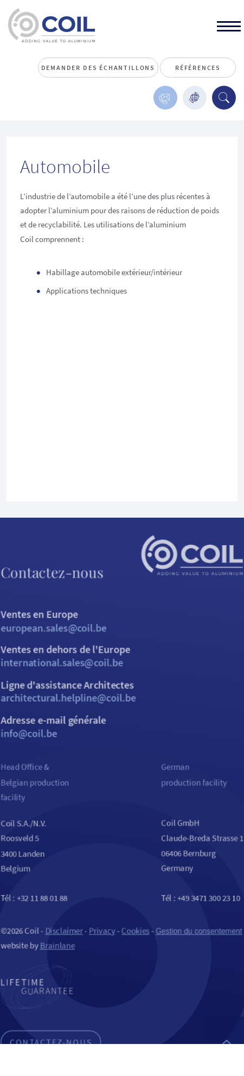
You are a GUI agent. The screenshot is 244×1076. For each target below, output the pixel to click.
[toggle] (229, 28)
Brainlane (53, 970)
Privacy (101, 954)
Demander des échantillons (98, 67)
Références (198, 67)
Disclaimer (60, 954)
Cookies (136, 954)
